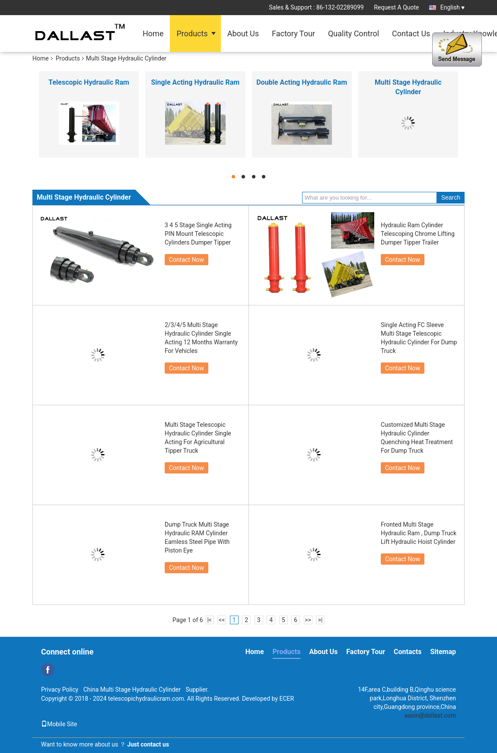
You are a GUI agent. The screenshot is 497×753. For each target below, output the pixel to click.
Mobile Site (59, 724)
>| (320, 619)
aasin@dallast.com (430, 715)
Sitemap (443, 652)
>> (308, 619)
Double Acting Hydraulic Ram (301, 82)
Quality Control (353, 33)
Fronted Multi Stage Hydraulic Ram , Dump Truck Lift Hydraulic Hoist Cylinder (418, 533)
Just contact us (148, 744)
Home (153, 33)
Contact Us (411, 33)
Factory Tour (293, 33)
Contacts (407, 652)
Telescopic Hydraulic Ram (88, 82)
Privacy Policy (59, 689)
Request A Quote (396, 7)
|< (209, 619)
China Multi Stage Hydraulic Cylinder (132, 689)
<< (222, 619)
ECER (286, 698)
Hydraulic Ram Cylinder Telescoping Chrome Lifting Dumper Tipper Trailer (418, 234)
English (452, 7)
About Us (243, 33)
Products (191, 33)
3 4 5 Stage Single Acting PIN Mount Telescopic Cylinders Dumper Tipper (198, 234)
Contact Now (186, 259)
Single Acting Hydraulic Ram (195, 82)
